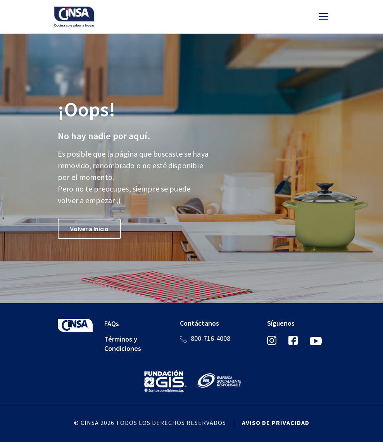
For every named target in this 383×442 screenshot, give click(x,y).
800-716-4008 (210, 338)
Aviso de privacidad (275, 422)
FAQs (111, 323)
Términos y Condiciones (122, 344)
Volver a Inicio (89, 229)
